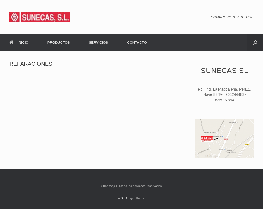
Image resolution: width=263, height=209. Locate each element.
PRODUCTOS (58, 42)
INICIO (18, 42)
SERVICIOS (98, 42)
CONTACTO (137, 42)
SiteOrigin (128, 198)
